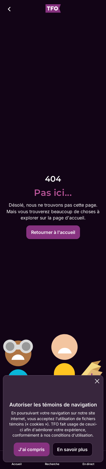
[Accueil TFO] (53, 9)
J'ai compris (31, 449)
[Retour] (10, 9)
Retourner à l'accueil (53, 232)
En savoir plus (72, 449)
